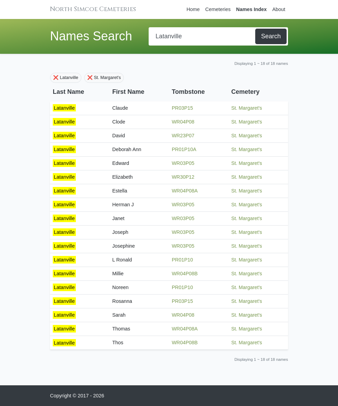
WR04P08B (185, 273)
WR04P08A (185, 191)
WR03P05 (183, 163)
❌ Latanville (65, 77)
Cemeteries (218, 9)
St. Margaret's (246, 108)
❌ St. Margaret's (104, 77)
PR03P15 (182, 108)
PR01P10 (182, 260)
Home (193, 9)
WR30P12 (183, 177)
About (278, 9)
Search (271, 36)
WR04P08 (183, 122)
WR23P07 (183, 135)
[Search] (202, 36)
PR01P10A (184, 149)
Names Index (251, 9)
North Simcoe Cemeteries (93, 9)
